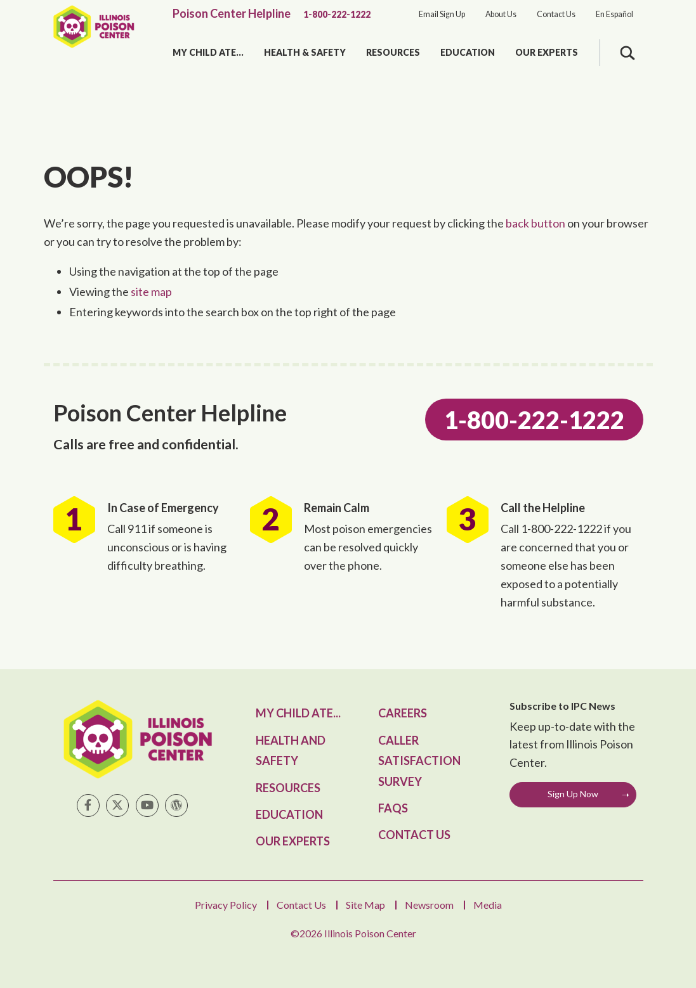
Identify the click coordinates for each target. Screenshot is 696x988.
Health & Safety (305, 52)
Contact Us (556, 14)
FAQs (393, 808)
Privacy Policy (226, 905)
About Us (500, 14)
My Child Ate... (208, 52)
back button (535, 223)
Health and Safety (290, 750)
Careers (402, 713)
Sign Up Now (573, 793)
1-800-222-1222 (337, 14)
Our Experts (546, 52)
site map (151, 291)
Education (467, 52)
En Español (614, 14)
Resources (393, 52)
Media (487, 905)
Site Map (365, 905)
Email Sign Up (442, 14)
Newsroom (429, 905)
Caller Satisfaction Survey (419, 760)
